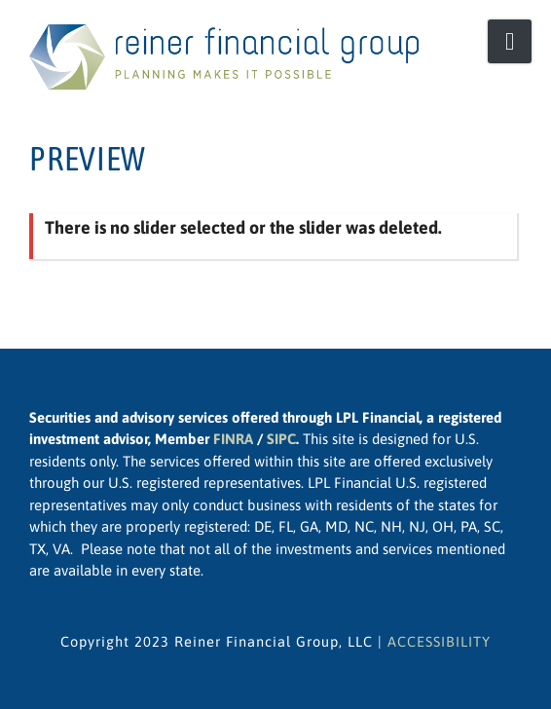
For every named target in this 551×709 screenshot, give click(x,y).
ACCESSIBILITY (439, 641)
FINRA (233, 438)
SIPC (281, 438)
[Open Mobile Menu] (510, 41)
